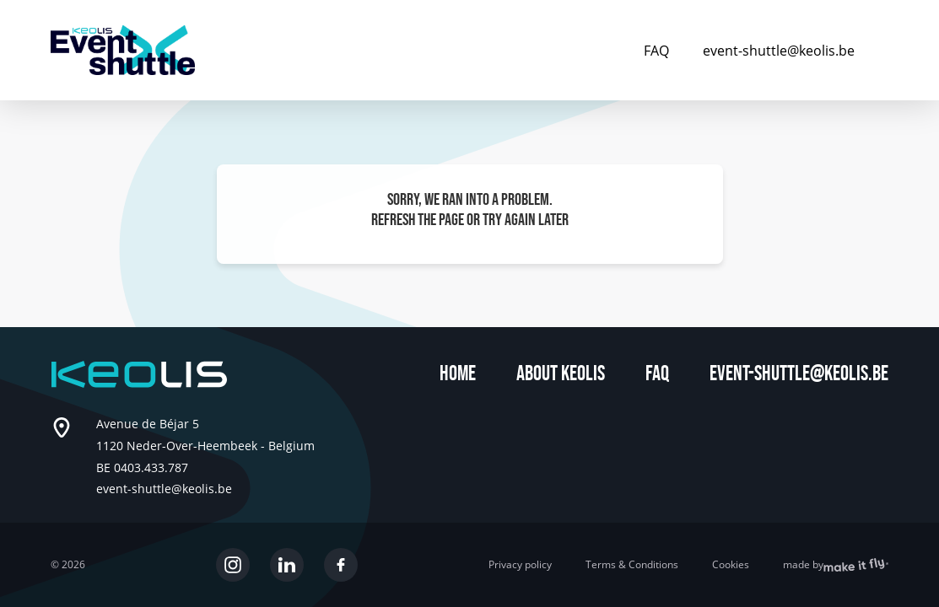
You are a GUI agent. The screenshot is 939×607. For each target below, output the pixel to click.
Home (458, 374)
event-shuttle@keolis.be (779, 50)
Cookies (730, 565)
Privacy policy (520, 565)
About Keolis (560, 374)
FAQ (656, 50)
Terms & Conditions (632, 565)
